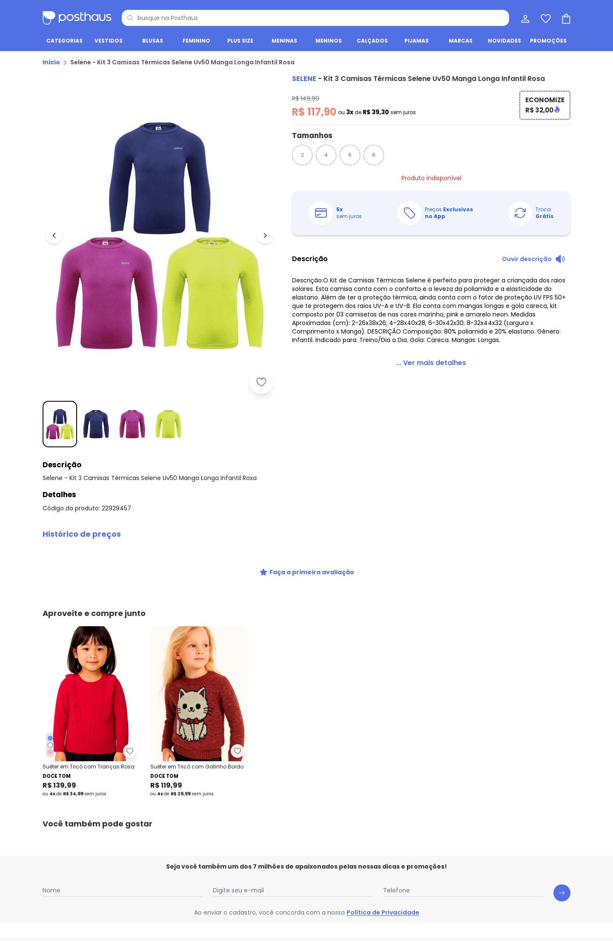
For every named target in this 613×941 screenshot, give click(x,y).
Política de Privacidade (383, 912)
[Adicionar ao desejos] (261, 382)
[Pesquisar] (130, 18)
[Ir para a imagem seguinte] (265, 235)
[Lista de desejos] (545, 18)
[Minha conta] (524, 18)
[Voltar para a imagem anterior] (54, 235)
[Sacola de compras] (565, 18)
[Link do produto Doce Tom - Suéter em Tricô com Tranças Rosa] (91, 711)
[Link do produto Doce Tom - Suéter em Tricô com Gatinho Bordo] (199, 711)
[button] (306, 534)
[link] (431, 363)
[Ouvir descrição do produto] (533, 259)
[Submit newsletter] (561, 892)
